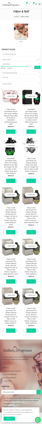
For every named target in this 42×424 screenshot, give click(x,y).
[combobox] (21, 59)
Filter (37, 67)
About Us (6, 368)
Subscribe (39, 392)
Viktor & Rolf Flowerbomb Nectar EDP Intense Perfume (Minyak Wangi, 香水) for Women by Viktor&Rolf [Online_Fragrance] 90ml (11, 116)
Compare (18, 132)
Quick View (11, 96)
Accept (9, 419)
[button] (38, 420)
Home (17, 17)
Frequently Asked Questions (12, 371)
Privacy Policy (7, 381)
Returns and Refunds (10, 374)
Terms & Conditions (9, 378)
